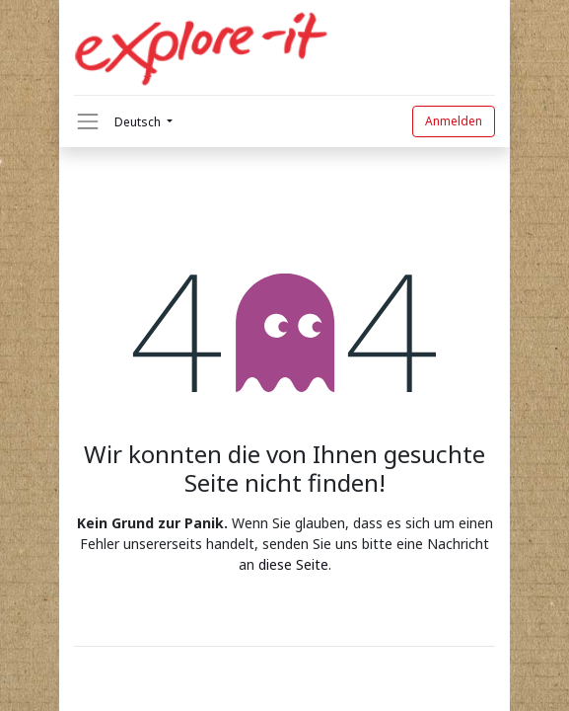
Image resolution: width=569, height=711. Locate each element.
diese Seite (293, 564)
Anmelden (453, 121)
